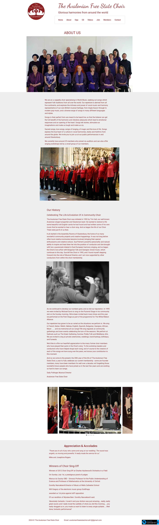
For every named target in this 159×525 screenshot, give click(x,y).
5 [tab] (93, 435)
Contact (118, 20)
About (68, 20)
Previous (51, 410)
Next (129, 410)
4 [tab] (92, 435)
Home (60, 20)
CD (83, 20)
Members (107, 20)
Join (98, 20)
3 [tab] (90, 435)
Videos (90, 20)
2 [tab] (88, 435)
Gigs (76, 20)
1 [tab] (86, 435)
